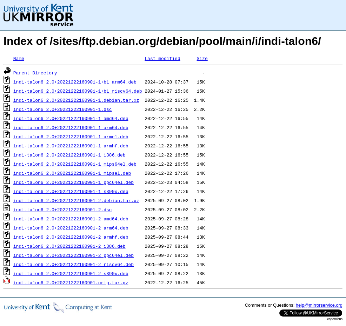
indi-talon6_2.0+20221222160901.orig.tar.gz (70, 282)
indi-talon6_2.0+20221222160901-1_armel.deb (70, 136)
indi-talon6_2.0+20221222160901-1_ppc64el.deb (73, 182)
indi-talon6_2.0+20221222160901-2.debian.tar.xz (76, 200)
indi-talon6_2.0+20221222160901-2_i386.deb (69, 246)
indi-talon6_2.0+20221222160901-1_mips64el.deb (75, 164)
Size (202, 58)
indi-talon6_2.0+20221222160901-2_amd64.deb (70, 218)
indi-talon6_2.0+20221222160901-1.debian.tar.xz (76, 100)
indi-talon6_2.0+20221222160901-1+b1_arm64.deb (75, 82)
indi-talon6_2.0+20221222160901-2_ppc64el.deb (73, 255)
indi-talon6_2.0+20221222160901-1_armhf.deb (70, 145)
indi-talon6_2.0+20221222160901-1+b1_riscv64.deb (77, 91)
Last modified (162, 58)
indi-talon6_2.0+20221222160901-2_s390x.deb (70, 273)
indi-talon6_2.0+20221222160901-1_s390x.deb (70, 191)
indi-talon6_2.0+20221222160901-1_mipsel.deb (72, 173)
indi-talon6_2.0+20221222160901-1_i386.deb (69, 155)
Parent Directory (35, 72)
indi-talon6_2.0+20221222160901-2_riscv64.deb (73, 264)
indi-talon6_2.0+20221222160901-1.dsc (62, 109)
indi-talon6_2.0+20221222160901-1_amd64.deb (70, 118)
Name (18, 58)
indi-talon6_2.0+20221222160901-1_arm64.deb (70, 127)
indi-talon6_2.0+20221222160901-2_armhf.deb (70, 237)
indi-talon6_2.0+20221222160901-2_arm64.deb (70, 228)
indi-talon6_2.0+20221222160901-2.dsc (62, 209)
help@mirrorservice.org (319, 305)
